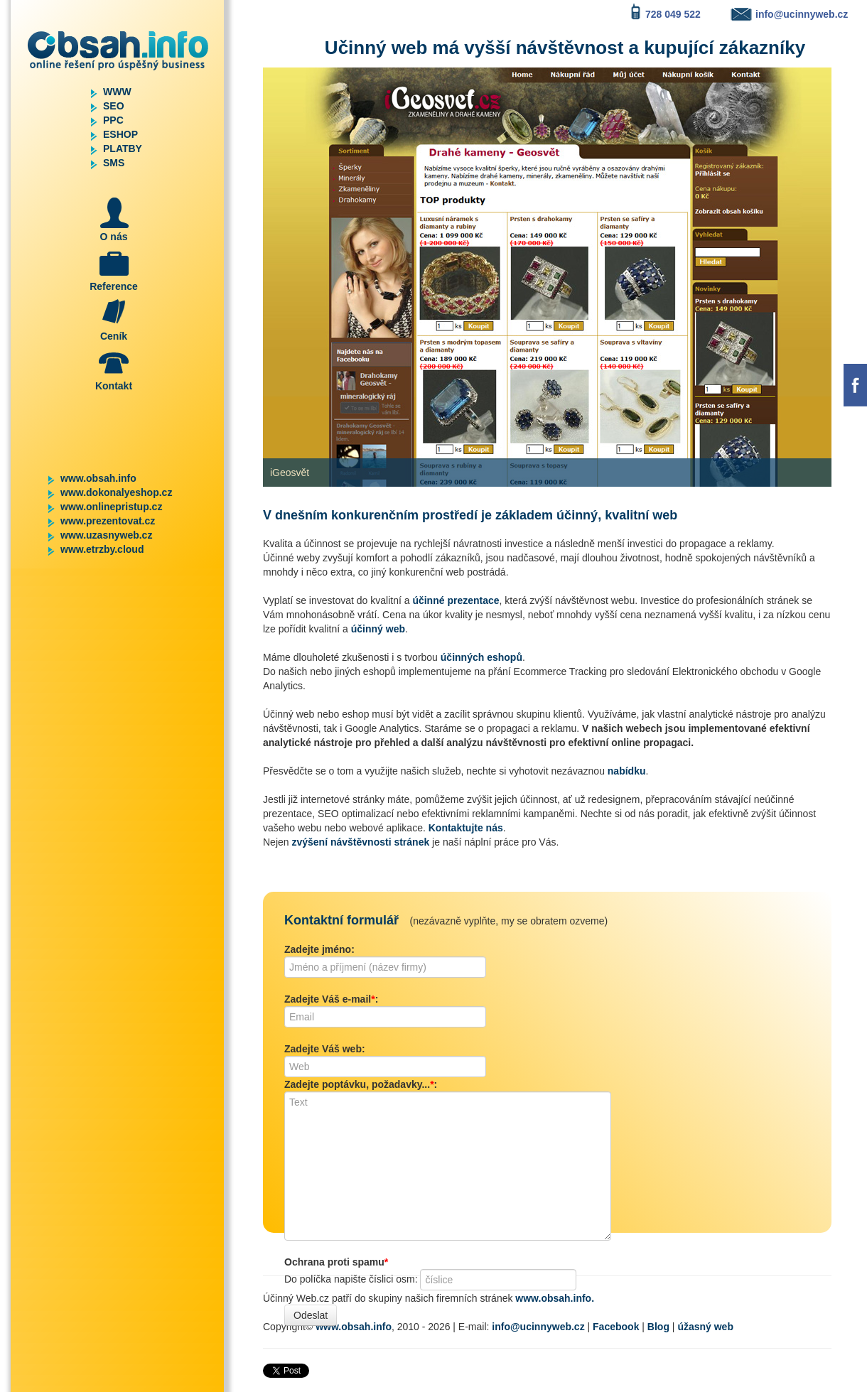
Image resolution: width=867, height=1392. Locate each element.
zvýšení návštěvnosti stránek (360, 842)
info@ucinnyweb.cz (538, 1326)
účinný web (378, 629)
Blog (658, 1326)
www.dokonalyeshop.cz (116, 492)
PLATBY (122, 148)
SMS (113, 162)
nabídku (627, 771)
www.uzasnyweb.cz (106, 535)
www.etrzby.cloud (102, 549)
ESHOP (120, 134)
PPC (113, 120)
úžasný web (705, 1326)
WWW (117, 91)
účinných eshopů (481, 657)
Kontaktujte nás (466, 827)
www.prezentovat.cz (107, 521)
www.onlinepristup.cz (111, 506)
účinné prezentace (455, 600)
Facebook (616, 1326)
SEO (113, 106)
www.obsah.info (98, 478)
